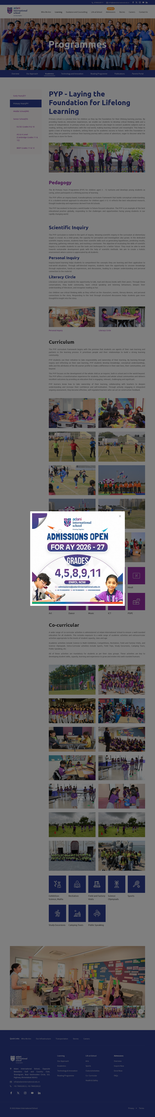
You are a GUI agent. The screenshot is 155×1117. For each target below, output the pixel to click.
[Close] (120, 516)
